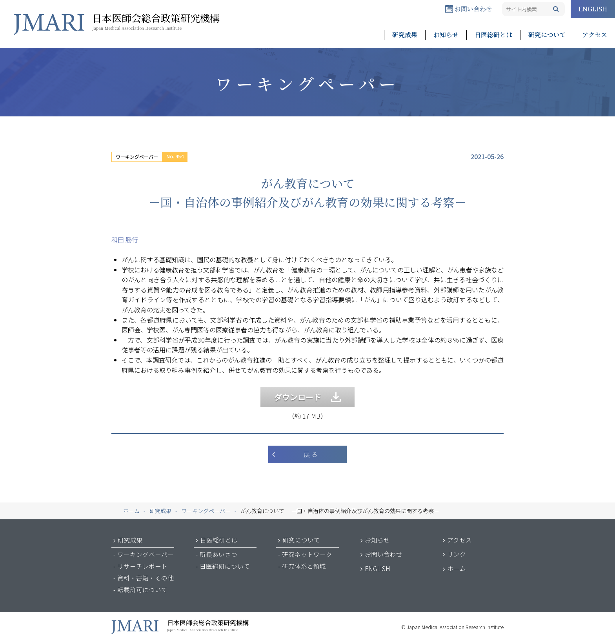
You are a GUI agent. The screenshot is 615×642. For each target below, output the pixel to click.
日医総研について (225, 566)
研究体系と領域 (304, 566)
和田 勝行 (124, 239)
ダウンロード (307, 397)
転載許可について (142, 589)
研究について (547, 34)
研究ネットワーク (307, 554)
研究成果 (404, 34)
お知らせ (446, 34)
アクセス (594, 34)
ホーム (456, 568)
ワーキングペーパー (137, 156)
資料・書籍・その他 (145, 577)
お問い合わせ (468, 8)
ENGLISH (593, 8)
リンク (456, 554)
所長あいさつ (218, 554)
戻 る (311, 454)
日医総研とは (493, 34)
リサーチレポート (142, 566)
